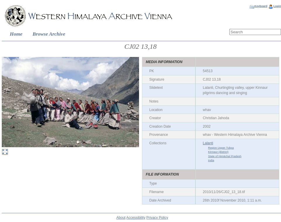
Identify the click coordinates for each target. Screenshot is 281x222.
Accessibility (135, 218)
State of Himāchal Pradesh (224, 156)
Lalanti (208, 143)
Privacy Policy (157, 218)
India (211, 160)
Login (277, 6)
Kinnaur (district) (218, 151)
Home (16, 34)
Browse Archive (48, 34)
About (120, 218)
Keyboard (260, 6)
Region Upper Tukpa (221, 147)
